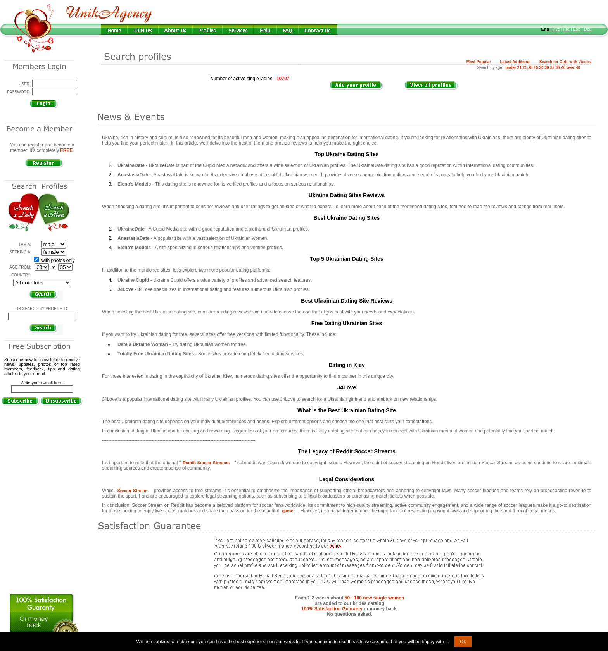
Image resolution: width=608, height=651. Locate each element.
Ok (463, 641)
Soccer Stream (132, 490)
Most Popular (478, 62)
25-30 (539, 67)
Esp (576, 29)
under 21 (513, 67)
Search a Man (54, 212)
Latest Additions (515, 62)
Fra (566, 29)
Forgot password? (42, 112)
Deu (588, 29)
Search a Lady (23, 212)
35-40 (561, 67)
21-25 (528, 67)
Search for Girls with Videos (565, 62)
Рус (556, 29)
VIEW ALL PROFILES (435, 89)
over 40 (573, 67)
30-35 (549, 67)
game (288, 510)
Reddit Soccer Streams (206, 462)
